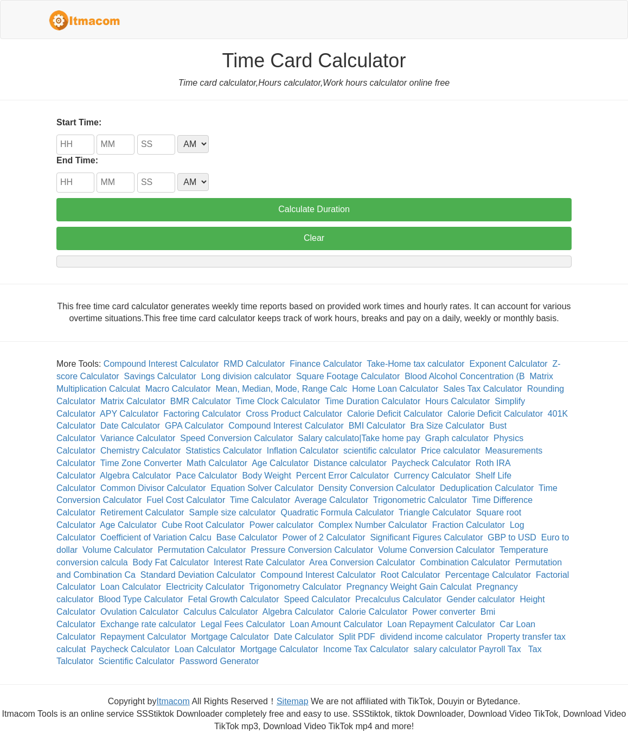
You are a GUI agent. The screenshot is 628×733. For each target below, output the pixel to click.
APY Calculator (129, 413)
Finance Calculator (326, 363)
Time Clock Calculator (277, 401)
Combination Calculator (465, 562)
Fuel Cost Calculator (185, 500)
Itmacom (173, 701)
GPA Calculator (194, 425)
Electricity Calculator (205, 586)
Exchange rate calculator (148, 624)
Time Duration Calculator (372, 401)
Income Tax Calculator (366, 649)
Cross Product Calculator (294, 413)
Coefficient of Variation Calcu (156, 537)
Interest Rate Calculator (259, 562)
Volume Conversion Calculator (436, 549)
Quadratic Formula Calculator (337, 512)
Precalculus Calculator (398, 599)
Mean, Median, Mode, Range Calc (281, 388)
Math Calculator (217, 463)
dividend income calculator (431, 636)
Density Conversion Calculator (376, 488)
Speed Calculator (317, 599)
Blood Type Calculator (140, 599)
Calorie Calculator (372, 611)
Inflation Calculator (303, 450)
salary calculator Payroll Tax (468, 649)
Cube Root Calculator (203, 525)
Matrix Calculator (132, 401)
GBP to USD (512, 537)
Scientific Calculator (136, 661)
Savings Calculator (160, 376)
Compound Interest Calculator (161, 363)
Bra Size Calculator (447, 425)
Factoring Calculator (202, 413)
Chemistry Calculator (140, 450)
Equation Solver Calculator (262, 488)
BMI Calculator (377, 425)
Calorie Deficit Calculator (395, 413)
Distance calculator (350, 463)
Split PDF (356, 636)
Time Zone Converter (141, 463)
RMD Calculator (254, 363)
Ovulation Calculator (139, 611)
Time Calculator (260, 500)
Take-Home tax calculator (416, 363)
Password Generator (219, 661)
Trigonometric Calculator (420, 500)
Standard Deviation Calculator (198, 574)
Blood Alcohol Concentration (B (464, 376)
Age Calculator (280, 463)
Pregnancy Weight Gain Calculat (408, 586)
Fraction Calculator (468, 525)
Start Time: (78, 122)
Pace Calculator (207, 475)
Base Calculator (247, 537)
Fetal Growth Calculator (233, 599)
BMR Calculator (200, 401)
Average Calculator (331, 500)
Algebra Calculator (135, 475)
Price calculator (450, 450)
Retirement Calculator (142, 512)
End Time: (77, 160)
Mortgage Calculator (230, 636)
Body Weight (266, 475)
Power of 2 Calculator (324, 537)
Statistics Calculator (223, 450)
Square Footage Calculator (348, 376)
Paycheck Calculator (431, 463)
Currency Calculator (432, 475)
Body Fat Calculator (171, 562)
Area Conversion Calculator (362, 562)
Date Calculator (130, 425)
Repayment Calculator (143, 636)
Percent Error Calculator (342, 475)
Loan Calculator (130, 586)
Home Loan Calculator (395, 388)
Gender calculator (480, 599)
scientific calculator (379, 450)
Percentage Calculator (488, 574)
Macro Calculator (178, 388)
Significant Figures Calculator (426, 537)
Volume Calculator (117, 549)
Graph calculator (457, 438)
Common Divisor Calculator (153, 488)
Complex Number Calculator (372, 525)
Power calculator (281, 525)
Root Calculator (410, 574)
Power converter (444, 611)
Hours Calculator (457, 401)
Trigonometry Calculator (295, 586)
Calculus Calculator (220, 611)
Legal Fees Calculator (243, 624)
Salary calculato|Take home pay (359, 438)
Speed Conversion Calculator (236, 438)
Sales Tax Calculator (482, 388)
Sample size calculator (232, 512)
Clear (314, 238)
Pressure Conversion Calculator (312, 549)
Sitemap (293, 701)
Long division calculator (246, 376)
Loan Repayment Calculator (441, 624)
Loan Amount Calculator (336, 624)
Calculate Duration (314, 209)
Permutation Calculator (202, 549)
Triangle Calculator (435, 512)
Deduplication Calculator (487, 488)
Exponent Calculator (509, 363)
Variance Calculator (137, 438)
